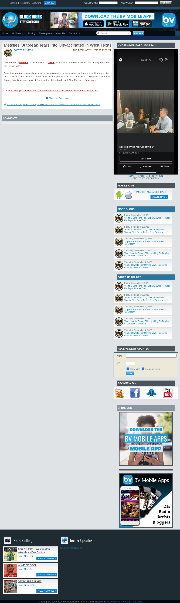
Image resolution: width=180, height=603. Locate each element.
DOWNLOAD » (159, 197)
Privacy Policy (113, 601)
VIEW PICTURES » (47, 558)
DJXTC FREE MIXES (30, 581)
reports (20, 73)
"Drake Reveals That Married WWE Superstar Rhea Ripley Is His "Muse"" (145, 266)
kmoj (30, 50)
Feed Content (14, 105)
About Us (60, 33)
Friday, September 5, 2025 (136, 215)
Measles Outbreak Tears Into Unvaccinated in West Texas (68, 105)
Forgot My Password (30, 3)
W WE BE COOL (27, 565)
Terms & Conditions (132, 601)
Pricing (31, 33)
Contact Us (74, 33)
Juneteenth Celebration (146, 176)
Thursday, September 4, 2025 (138, 238)
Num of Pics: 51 (25, 569)
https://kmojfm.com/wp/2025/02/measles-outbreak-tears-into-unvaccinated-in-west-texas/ (53, 90)
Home (5, 33)
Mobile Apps (18, 33)
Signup (13, 3)
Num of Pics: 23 (25, 556)
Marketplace (45, 33)
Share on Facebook (59, 98)
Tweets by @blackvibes (71, 548)
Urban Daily (29, 105)
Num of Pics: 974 (26, 585)
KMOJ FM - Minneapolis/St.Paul (151, 192)
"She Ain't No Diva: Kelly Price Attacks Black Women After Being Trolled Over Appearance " (146, 230)
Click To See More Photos (146, 178)
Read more (90, 80)
